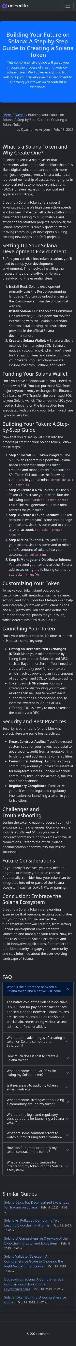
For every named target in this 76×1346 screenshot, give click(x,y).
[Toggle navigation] (68, 6)
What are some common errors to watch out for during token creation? (34, 1135)
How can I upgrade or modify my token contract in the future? (32, 1149)
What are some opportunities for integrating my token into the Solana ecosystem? (34, 1166)
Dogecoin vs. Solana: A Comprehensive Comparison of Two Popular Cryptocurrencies (33, 1284)
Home (7, 115)
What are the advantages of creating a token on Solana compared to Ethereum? (36, 1041)
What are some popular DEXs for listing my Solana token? (31, 1073)
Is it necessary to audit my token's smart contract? (32, 1087)
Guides (20, 115)
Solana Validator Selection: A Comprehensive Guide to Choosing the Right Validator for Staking (33, 1261)
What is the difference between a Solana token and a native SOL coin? (34, 989)
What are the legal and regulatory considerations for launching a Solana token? (35, 1118)
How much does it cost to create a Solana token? (32, 1058)
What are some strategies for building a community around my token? (35, 1102)
